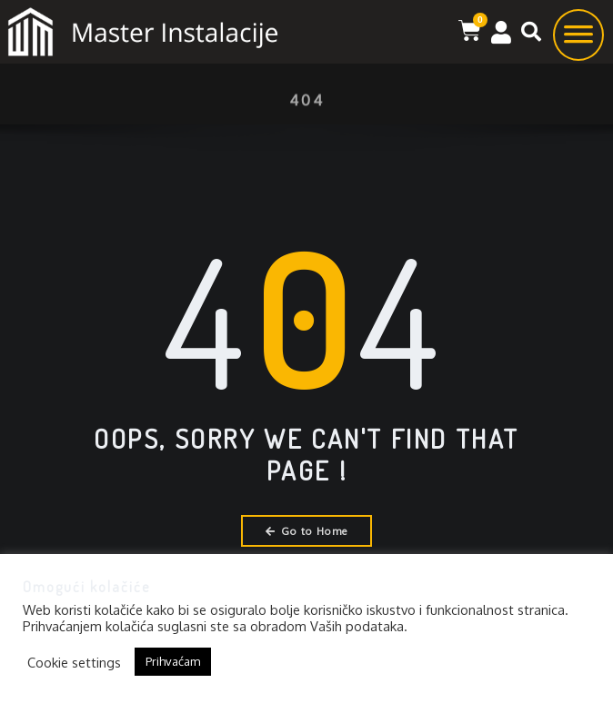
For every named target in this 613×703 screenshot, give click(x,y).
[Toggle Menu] (578, 40)
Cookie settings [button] (74, 662)
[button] (531, 31)
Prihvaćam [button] (173, 661)
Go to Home (306, 531)
